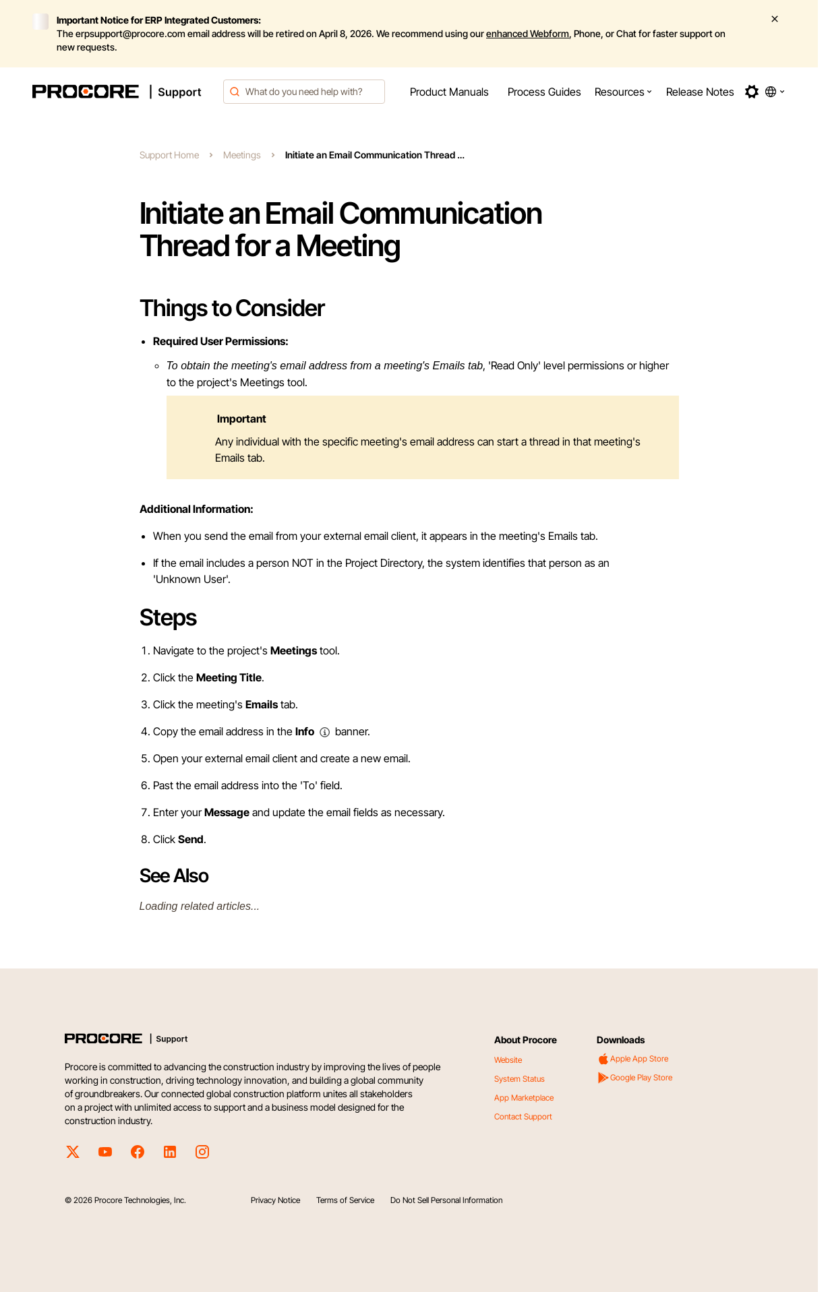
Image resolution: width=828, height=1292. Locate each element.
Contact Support (523, 1116)
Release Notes (700, 91)
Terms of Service (345, 1200)
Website (508, 1060)
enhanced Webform (527, 33)
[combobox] (304, 92)
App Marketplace (524, 1098)
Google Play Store (634, 1077)
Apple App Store (632, 1059)
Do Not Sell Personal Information (446, 1200)
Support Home (169, 154)
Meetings (242, 154)
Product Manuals (449, 91)
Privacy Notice (275, 1200)
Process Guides (544, 91)
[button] (624, 91)
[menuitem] (449, 91)
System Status (519, 1079)
